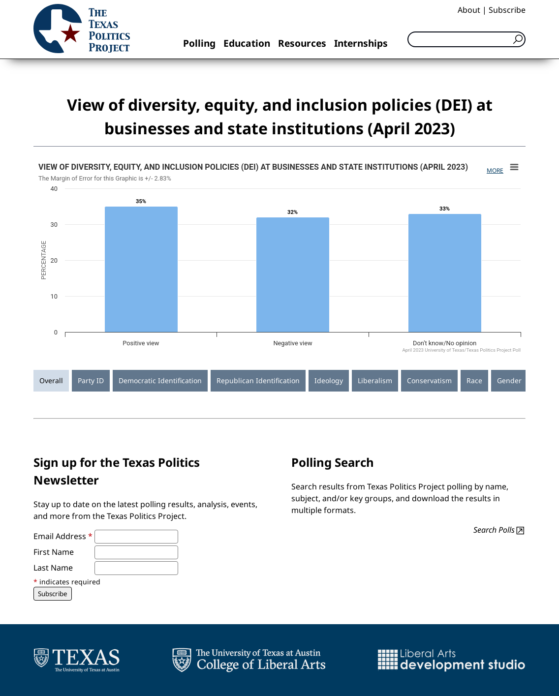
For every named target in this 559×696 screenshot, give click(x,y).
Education (246, 43)
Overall (51, 380)
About (469, 9)
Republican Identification (258, 380)
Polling (199, 43)
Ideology (328, 380)
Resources (302, 43)
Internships (361, 43)
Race (474, 380)
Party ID (91, 380)
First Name (53, 551)
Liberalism (375, 380)
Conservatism (429, 380)
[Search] (466, 39)
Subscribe (507, 9)
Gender (509, 380)
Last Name (53, 567)
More (495, 170)
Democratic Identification (160, 380)
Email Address (63, 536)
